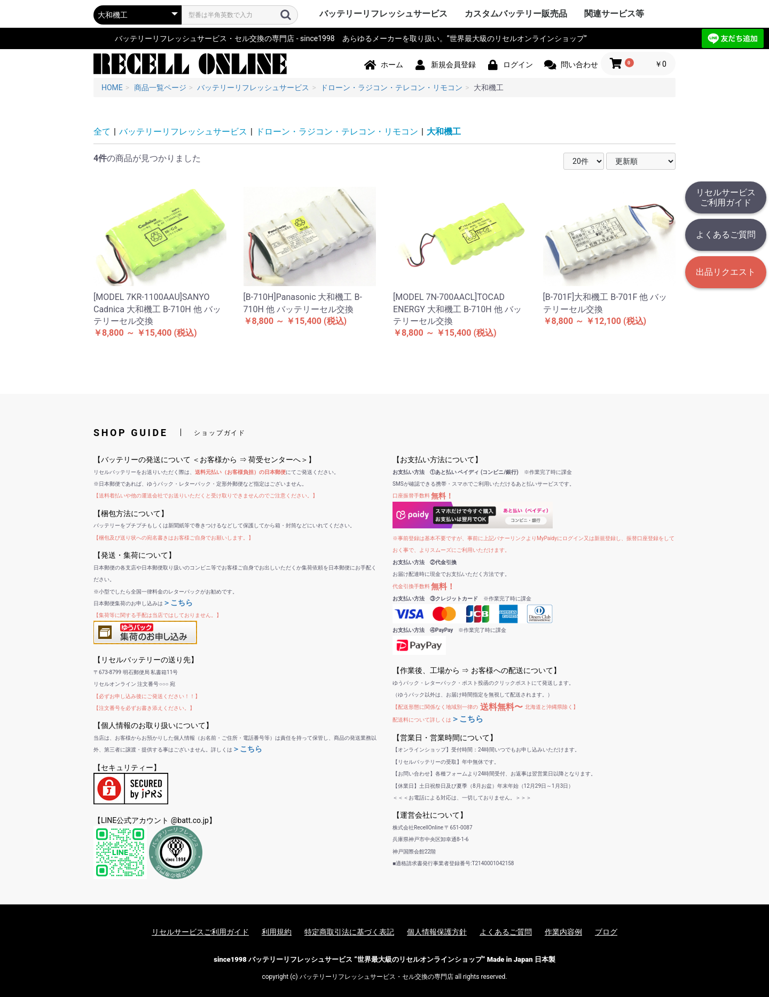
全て (102, 131)
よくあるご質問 (726, 235)
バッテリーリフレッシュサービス (383, 14)
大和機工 (444, 131)
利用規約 (277, 932)
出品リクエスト (726, 272)
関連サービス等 (614, 14)
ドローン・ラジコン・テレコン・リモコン (337, 131)
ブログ (606, 932)
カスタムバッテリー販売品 (516, 14)
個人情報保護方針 (437, 932)
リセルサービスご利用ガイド (726, 197)
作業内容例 (563, 932)
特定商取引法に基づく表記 (349, 932)
